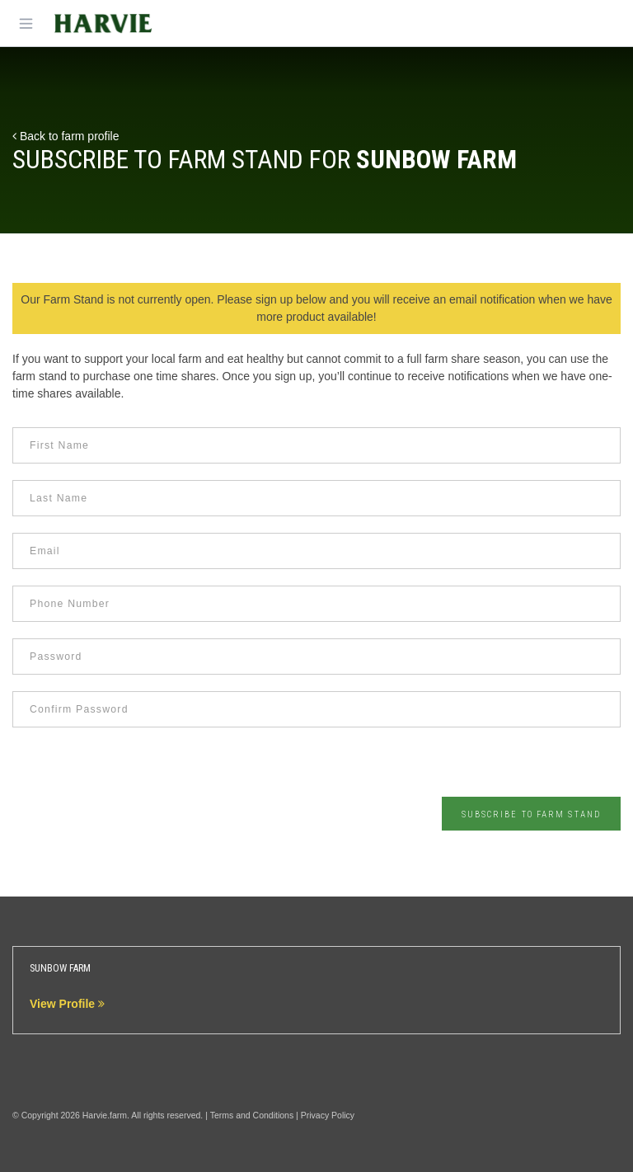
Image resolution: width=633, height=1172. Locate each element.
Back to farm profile (66, 136)
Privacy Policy (327, 1115)
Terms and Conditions (252, 1115)
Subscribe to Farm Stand (531, 814)
